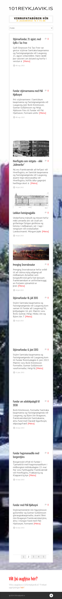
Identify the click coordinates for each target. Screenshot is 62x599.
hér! (22, 587)
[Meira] (26, 61)
